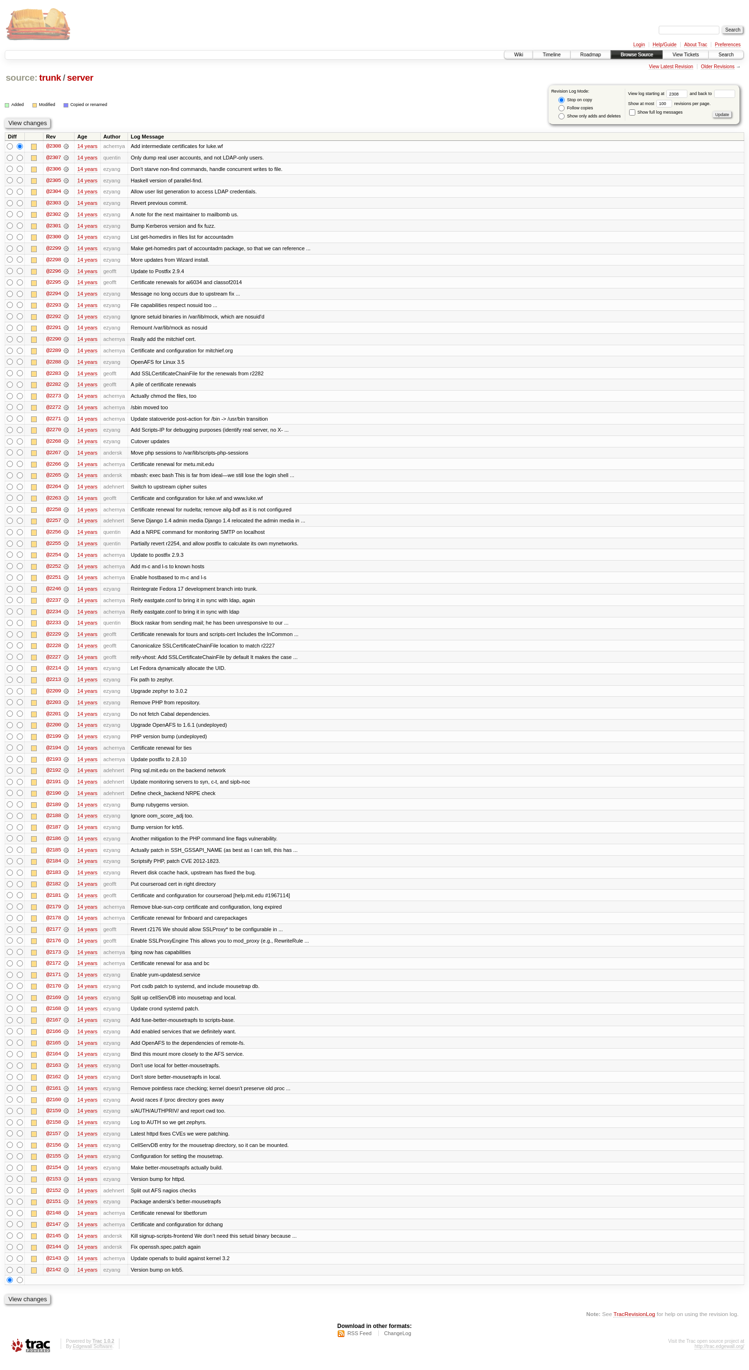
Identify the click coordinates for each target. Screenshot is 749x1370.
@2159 (53, 1120)
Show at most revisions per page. (669, 103)
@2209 (53, 696)
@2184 (53, 868)
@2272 (53, 410)
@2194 (53, 753)
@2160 (53, 1109)
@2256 (53, 536)
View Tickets (686, 54)
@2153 (53, 1189)
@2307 (53, 157)
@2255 (53, 547)
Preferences (728, 44)
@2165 (53, 1051)
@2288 (53, 364)
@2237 (53, 604)
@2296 (53, 272)
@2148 (53, 1223)
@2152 (53, 1200)
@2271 (53, 421)
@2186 (53, 845)
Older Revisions (718, 66)
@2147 (53, 1235)
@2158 (53, 1132)
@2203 (53, 708)
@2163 (53, 1074)
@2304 (53, 192)
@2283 (53, 375)
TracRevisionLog (634, 1325)
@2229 (53, 639)
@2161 (53, 1097)
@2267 (53, 455)
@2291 (53, 329)
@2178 (53, 925)
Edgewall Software (92, 1357)
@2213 (53, 685)
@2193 (53, 765)
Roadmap (590, 54)
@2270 (53, 432)
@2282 (53, 387)
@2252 (53, 570)
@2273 (53, 398)
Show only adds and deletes (589, 116)
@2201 (53, 719)
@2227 (53, 662)
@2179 (53, 914)
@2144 (53, 1258)
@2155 (53, 1166)
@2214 (53, 673)
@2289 (53, 352)
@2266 (53, 467)
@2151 (53, 1212)
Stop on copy (575, 100)
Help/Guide (664, 44)
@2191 (53, 788)
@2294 (53, 295)
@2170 (53, 994)
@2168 (53, 1017)
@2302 (53, 215)
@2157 (53, 1143)
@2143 (53, 1269)
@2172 (53, 971)
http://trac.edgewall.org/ (719, 1357)
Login (639, 44)
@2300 (53, 238)
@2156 (53, 1154)
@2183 (53, 879)
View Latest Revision (671, 66)
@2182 (53, 891)
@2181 (53, 902)
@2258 (53, 513)
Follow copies (575, 108)
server (80, 78)
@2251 (53, 581)
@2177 (53, 937)
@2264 (53, 490)
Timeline (551, 54)
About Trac (695, 44)
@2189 (53, 811)
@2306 (53, 169)
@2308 (53, 146)
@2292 (53, 318)
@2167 (53, 1028)
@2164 (53, 1063)
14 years (87, 146)
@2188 (53, 822)
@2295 (53, 283)
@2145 (53, 1246)
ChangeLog (397, 1344)
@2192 (53, 776)
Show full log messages (656, 112)
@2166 (53, 1040)
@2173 (53, 960)
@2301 (53, 226)
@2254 (53, 559)
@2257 (53, 524)
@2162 (53, 1086)
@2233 (53, 627)
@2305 (53, 180)
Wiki (518, 54)
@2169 (53, 1005)
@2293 (53, 306)
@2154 (53, 1177)
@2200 (53, 730)
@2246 (53, 593)
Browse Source (637, 54)
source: (21, 78)
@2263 (53, 501)
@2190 (53, 799)
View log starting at (659, 93)
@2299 (53, 249)
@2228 (53, 650)
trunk (50, 78)
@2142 (53, 1281)
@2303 (53, 203)
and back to (712, 93)
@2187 (53, 834)
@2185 (53, 856)
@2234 (53, 616)
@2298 (53, 261)
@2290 (53, 341)
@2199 (53, 742)
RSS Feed (359, 1344)
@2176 (53, 948)
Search (726, 54)
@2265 (53, 478)
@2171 (53, 983)
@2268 (53, 444)
